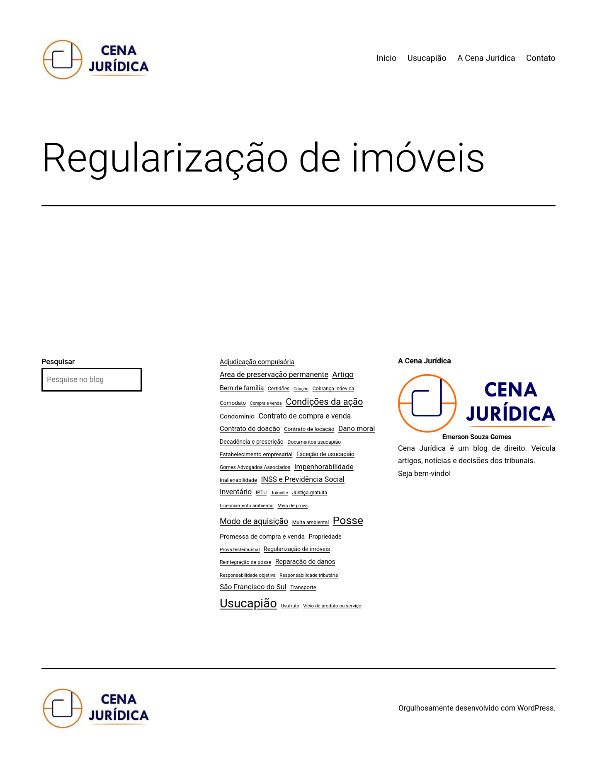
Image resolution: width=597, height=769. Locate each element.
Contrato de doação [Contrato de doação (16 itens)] (250, 429)
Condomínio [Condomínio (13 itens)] (237, 416)
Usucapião (427, 58)
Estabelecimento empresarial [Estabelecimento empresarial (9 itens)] (256, 454)
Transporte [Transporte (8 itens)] (303, 587)
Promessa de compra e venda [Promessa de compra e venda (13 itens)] (262, 536)
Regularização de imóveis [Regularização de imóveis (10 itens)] (297, 549)
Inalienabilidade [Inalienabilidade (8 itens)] (238, 480)
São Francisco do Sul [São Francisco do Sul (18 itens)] (253, 587)
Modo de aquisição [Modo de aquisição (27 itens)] (254, 521)
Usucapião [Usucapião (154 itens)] (248, 603)
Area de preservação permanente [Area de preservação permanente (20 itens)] (274, 374)
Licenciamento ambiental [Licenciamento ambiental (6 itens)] (247, 505)
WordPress (535, 708)
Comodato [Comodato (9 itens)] (233, 402)
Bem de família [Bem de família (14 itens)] (242, 388)
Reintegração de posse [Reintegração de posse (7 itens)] (245, 562)
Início (386, 58)
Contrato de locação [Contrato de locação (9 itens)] (309, 429)
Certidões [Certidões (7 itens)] (279, 389)
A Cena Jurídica (486, 58)
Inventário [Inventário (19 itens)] (236, 492)
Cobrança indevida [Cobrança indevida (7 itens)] (333, 389)
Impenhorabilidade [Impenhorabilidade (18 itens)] (324, 466)
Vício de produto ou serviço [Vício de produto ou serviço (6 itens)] (332, 606)
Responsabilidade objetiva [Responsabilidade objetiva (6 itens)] (248, 575)
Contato (541, 58)
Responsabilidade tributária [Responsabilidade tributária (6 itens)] (308, 575)
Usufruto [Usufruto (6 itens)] (290, 606)
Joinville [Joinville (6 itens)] (279, 493)
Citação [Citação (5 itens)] (301, 389)
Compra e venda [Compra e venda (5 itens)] (266, 403)
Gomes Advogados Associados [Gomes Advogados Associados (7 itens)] (255, 467)
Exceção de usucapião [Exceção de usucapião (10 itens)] (325, 454)
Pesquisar (58, 361)
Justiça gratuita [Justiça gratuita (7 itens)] (309, 493)
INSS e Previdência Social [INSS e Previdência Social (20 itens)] (303, 479)
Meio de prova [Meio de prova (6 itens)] (292, 505)
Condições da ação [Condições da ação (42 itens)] (324, 402)
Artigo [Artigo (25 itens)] (343, 374)
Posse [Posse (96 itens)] (348, 520)
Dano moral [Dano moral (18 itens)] (356, 428)
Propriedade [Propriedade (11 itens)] (325, 536)
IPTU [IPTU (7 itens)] (261, 493)
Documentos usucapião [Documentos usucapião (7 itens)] (314, 442)
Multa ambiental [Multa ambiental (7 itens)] (310, 522)
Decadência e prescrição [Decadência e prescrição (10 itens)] (252, 441)
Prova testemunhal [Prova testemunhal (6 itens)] (240, 549)
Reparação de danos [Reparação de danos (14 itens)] (305, 562)
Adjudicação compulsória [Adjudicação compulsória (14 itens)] (257, 362)
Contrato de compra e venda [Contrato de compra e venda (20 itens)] (304, 415)
